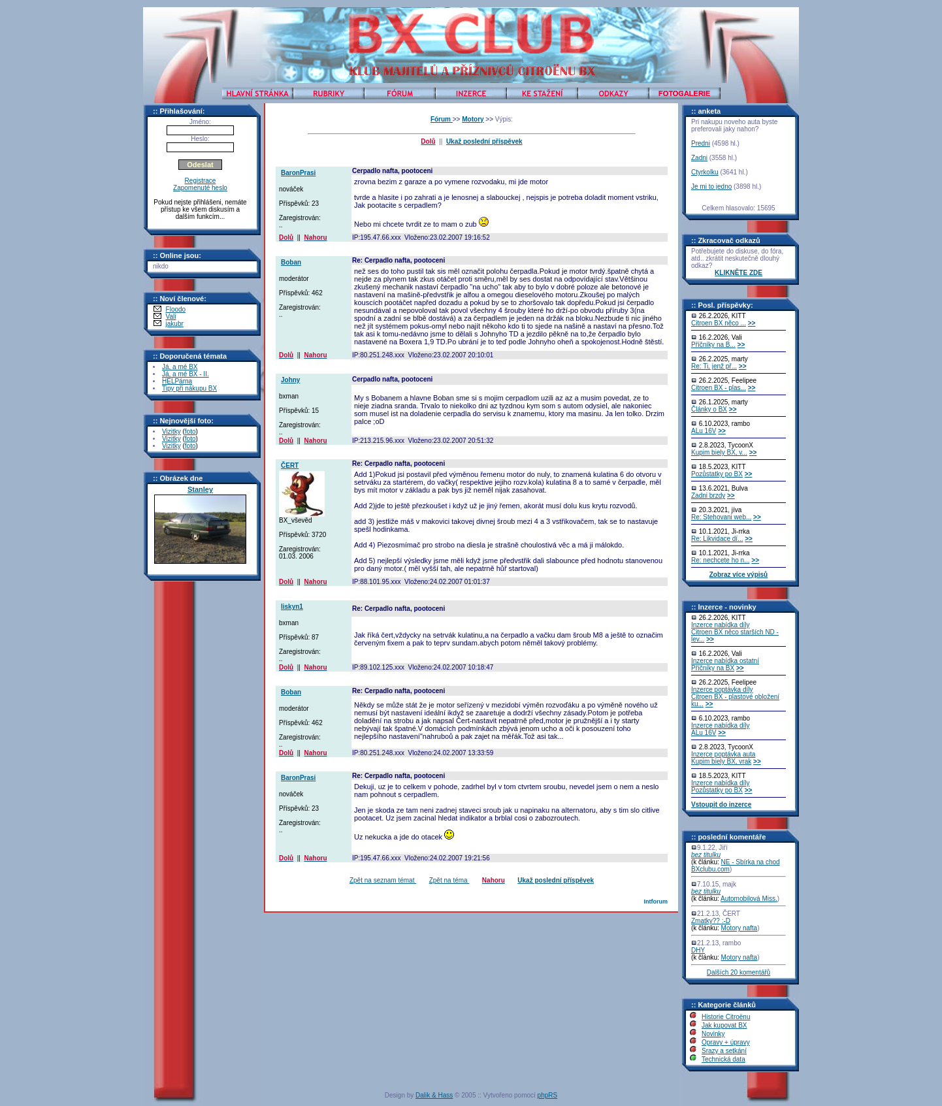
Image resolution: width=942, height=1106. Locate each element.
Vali (171, 316)
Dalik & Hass (434, 1095)
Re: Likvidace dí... (717, 538)
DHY (698, 950)
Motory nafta (739, 928)
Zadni (699, 157)
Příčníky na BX (712, 668)
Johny (290, 379)
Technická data (723, 1059)
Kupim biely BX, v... (719, 452)
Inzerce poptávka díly (722, 689)
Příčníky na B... (713, 344)
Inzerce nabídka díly (720, 624)
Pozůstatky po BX (717, 474)
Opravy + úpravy (726, 1042)
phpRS (548, 1095)
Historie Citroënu (726, 1016)
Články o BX (709, 409)
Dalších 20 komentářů (738, 972)
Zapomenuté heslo (200, 187)
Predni (700, 143)
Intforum (655, 901)
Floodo (176, 309)
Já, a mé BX (179, 366)
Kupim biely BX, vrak (721, 761)
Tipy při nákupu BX (189, 388)
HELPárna (177, 381)
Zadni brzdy (708, 495)
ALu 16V (703, 430)
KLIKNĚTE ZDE (738, 272)
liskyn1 (292, 606)
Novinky (713, 1033)
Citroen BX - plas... (718, 387)
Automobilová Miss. (749, 898)
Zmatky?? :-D (710, 920)
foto (190, 431)
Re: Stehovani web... (721, 517)
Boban (291, 262)
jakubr (175, 323)
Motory (472, 119)
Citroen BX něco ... (718, 323)
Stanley (200, 489)
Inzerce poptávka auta (723, 754)
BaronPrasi (298, 172)
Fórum (441, 119)
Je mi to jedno (711, 186)
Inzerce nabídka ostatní (725, 660)
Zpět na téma (449, 880)
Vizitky (171, 431)
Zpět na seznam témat (382, 880)
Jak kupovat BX (724, 1025)
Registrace (200, 180)
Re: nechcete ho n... (720, 560)
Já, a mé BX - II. (185, 374)
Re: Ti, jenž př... (714, 366)
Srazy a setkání (724, 1050)
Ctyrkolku (705, 172)
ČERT (290, 465)
